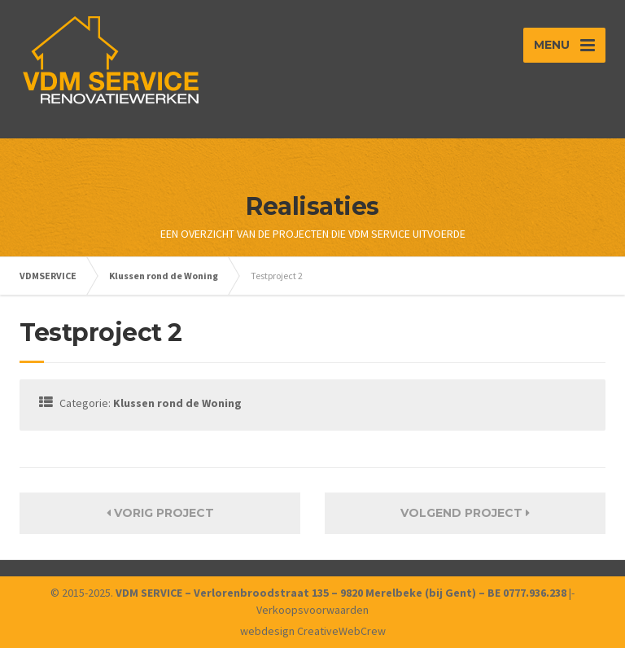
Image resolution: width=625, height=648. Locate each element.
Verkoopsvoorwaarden (312, 609)
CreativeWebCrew (341, 631)
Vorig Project (160, 513)
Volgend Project (465, 513)
